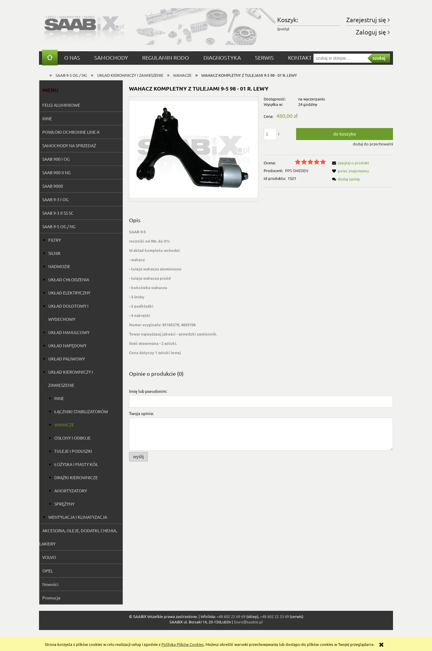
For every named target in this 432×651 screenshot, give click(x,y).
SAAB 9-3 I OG (55, 199)
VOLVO (49, 557)
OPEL (47, 570)
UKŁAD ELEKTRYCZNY (69, 292)
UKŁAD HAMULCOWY (68, 332)
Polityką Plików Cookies (182, 644)
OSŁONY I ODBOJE (72, 437)
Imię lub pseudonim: (148, 391)
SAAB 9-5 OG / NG (58, 226)
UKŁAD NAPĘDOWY (67, 345)
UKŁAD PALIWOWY (66, 358)
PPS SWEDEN (296, 170)
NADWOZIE (59, 266)
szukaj (379, 58)
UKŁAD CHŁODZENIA (68, 279)
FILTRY (54, 240)
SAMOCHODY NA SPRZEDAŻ (69, 145)
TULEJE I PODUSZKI (73, 451)
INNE (47, 118)
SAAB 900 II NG (56, 172)
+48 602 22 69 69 (231, 616)
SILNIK (54, 253)
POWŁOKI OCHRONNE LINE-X (71, 132)
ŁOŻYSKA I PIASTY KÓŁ (76, 464)
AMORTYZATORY (70, 490)
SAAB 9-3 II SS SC (58, 213)
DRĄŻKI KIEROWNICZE (76, 477)
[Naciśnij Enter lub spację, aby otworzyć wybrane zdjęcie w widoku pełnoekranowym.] (193, 148)
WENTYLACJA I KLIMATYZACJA (77, 517)
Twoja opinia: (141, 413)
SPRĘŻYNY (64, 503)
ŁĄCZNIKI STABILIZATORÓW (81, 411)
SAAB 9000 (52, 186)
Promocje (51, 597)
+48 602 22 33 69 (274, 616)
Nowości (50, 584)
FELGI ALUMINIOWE (61, 105)
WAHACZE (64, 424)
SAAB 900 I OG (56, 159)
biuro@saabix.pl (248, 621)
